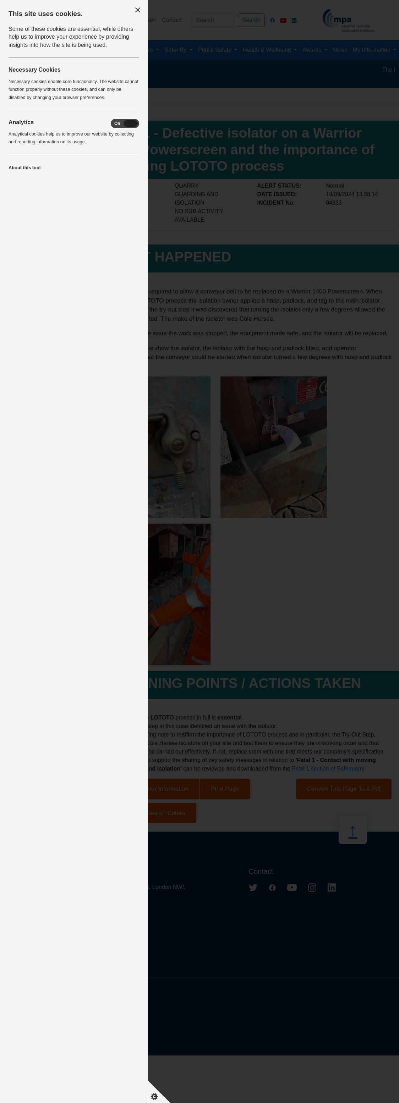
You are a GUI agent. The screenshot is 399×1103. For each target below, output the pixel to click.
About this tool (24, 167)
